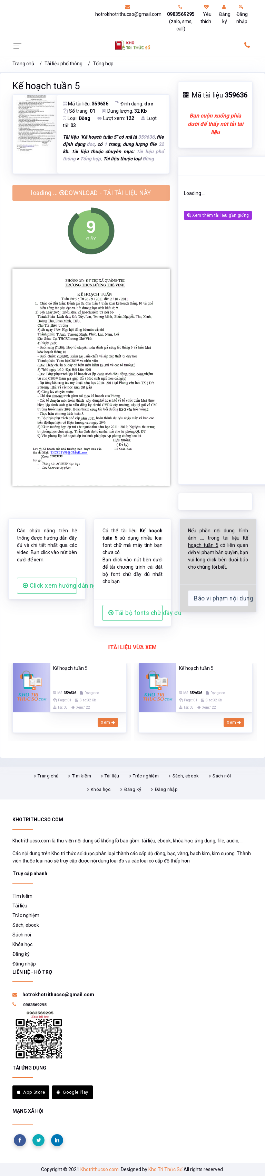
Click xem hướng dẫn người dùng (50, 585)
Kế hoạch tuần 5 (46, 86)
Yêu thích (206, 14)
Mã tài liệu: (85, 103)
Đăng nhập (242, 14)
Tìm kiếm (81, 775)
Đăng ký (224, 14)
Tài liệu (112, 775)
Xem (108, 722)
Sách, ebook (186, 775)
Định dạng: (134, 103)
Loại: (76, 118)
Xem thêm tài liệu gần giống (218, 215)
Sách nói (222, 775)
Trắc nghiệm (146, 775)
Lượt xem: (115, 118)
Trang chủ (23, 63)
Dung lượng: (124, 111)
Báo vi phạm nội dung (221, 598)
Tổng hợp (103, 63)
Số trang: (79, 111)
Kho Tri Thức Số (165, 1169)
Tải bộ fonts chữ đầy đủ (135, 612)
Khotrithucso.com (99, 1169)
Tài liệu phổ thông (63, 63)
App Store (31, 1092)
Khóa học (100, 789)
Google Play (72, 1092)
